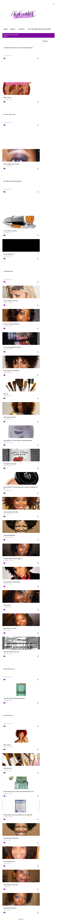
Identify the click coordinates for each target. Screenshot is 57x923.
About (13, 29)
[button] (38, 58)
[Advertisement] (20, 71)
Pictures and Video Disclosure (39, 29)
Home (6, 29)
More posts (21, 919)
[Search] (54, 4)
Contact (21, 29)
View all (5, 36)
